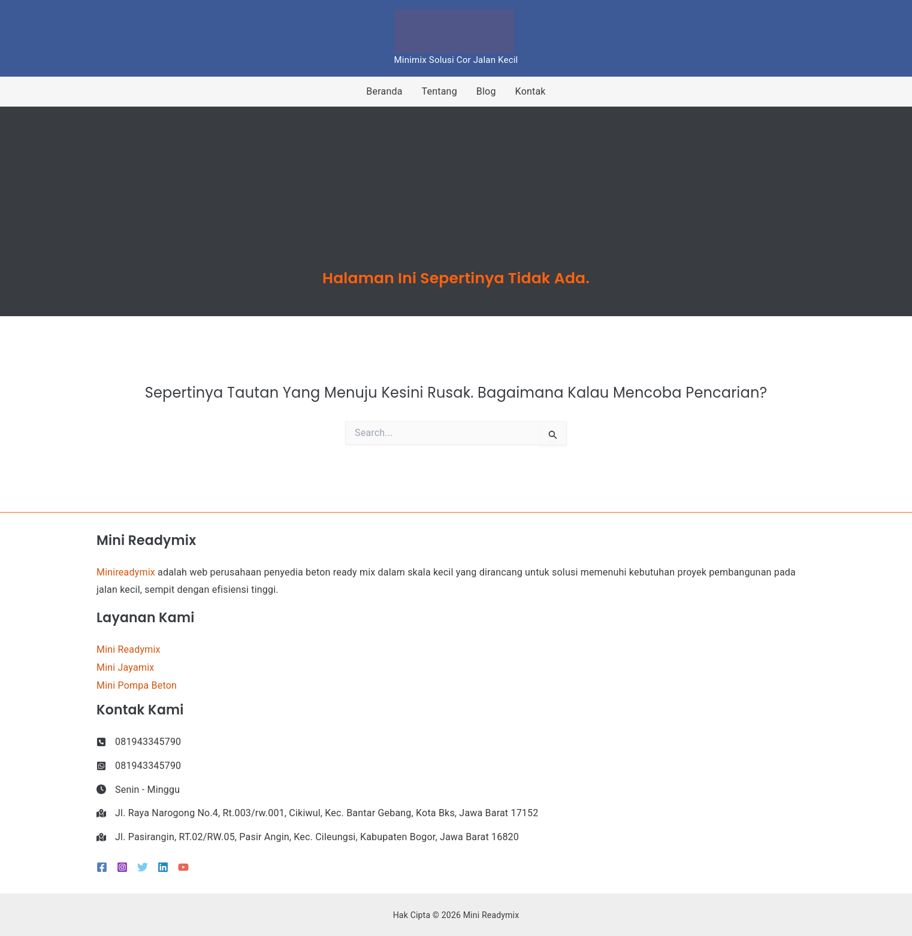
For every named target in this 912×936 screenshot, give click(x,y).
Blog (486, 91)
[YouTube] (183, 867)
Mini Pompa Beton (136, 685)
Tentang (439, 91)
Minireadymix (125, 572)
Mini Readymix (128, 649)
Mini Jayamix (125, 667)
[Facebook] (101, 867)
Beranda (384, 91)
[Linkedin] (163, 867)
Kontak (530, 91)
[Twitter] (142, 867)
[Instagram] (122, 867)
